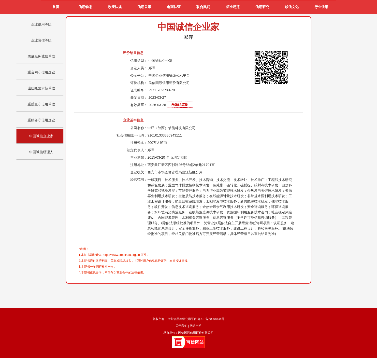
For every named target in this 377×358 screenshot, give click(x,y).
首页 (55, 7)
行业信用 (321, 7)
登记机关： (138, 172)
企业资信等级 (41, 40)
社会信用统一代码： (131, 135)
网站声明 (196, 326)
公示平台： (138, 75)
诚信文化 (292, 7)
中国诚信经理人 (41, 152)
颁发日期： (138, 97)
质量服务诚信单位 (41, 56)
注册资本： (138, 143)
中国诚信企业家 (41, 136)
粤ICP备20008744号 (211, 319)
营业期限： (138, 157)
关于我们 (181, 326)
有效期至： (138, 105)
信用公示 (144, 7)
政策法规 (115, 7)
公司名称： (138, 128)
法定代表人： (137, 150)
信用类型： (138, 61)
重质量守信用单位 (41, 104)
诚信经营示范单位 (41, 88)
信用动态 (85, 7)
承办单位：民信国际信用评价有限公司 (188, 332)
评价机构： (138, 83)
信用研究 (262, 7)
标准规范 (233, 7)
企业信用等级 (41, 24)
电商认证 (174, 7)
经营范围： (138, 179)
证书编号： (138, 90)
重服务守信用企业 (41, 120)
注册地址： (138, 165)
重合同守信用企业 (41, 72)
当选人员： (138, 68)
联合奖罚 (203, 7)
